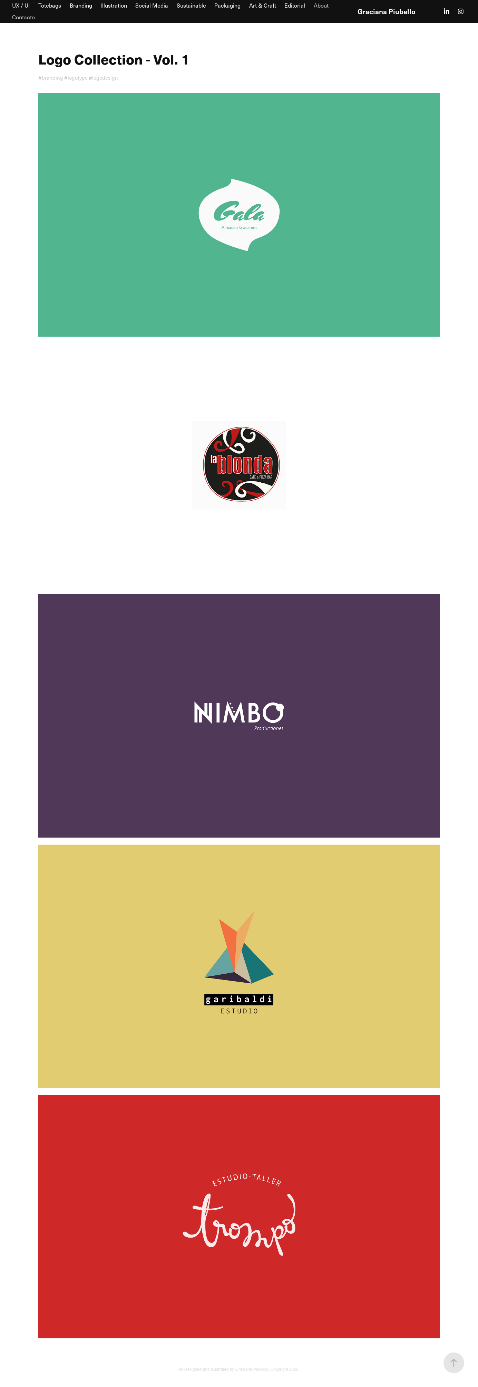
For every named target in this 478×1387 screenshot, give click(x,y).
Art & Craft (262, 5)
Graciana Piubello (387, 11)
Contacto (23, 17)
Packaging (227, 5)
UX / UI (21, 5)
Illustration (113, 5)
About (321, 5)
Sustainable (191, 5)
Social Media (151, 5)
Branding (81, 5)
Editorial (294, 5)
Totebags (49, 5)
